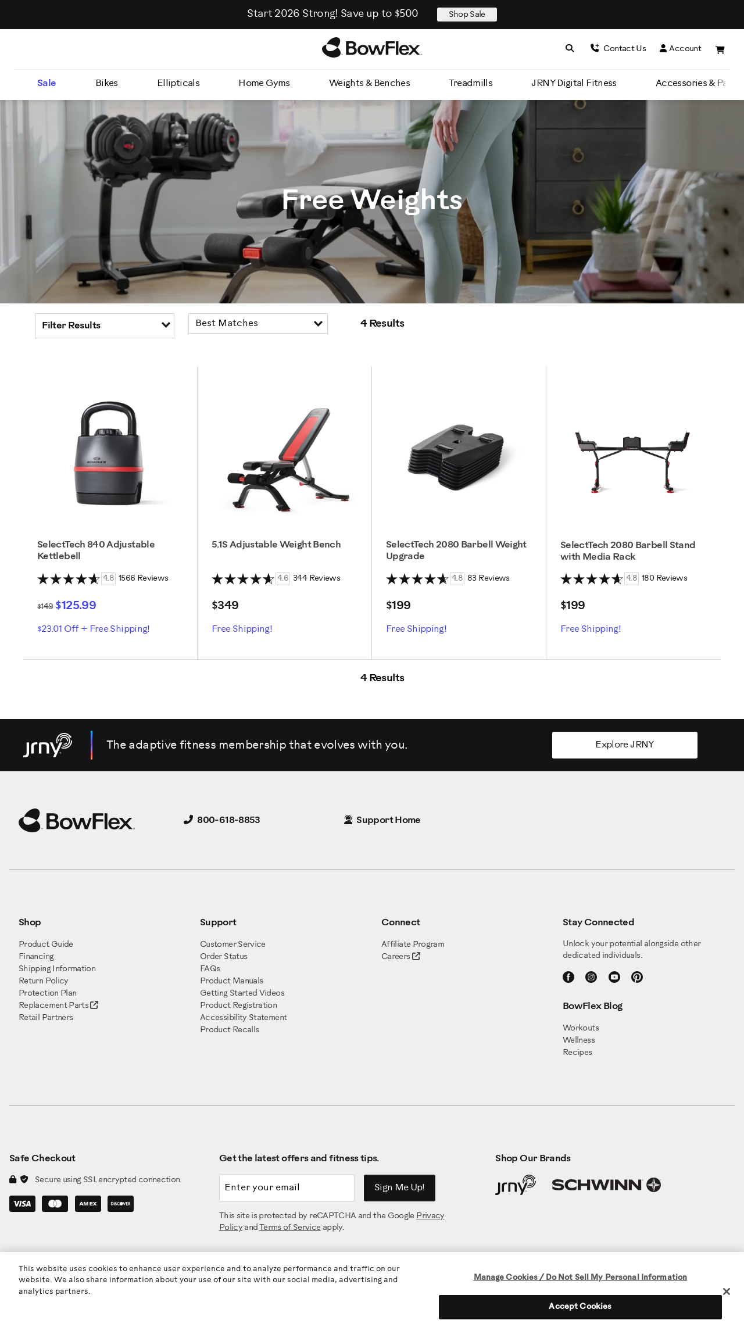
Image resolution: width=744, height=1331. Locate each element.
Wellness (579, 1040)
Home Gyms (263, 83)
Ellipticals (178, 83)
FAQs (210, 969)
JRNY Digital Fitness (573, 83)
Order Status (223, 957)
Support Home (382, 820)
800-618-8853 (222, 820)
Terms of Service (290, 1227)
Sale (46, 83)
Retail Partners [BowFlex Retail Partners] (46, 1018)
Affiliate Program (412, 944)
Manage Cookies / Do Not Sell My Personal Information (581, 1278)
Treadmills (470, 83)
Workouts (581, 1028)
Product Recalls (229, 1030)
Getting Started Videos (242, 993)
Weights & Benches (369, 83)
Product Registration (238, 1005)
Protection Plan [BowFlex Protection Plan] (47, 993)
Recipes (577, 1053)
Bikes (106, 83)
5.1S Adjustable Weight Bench (276, 545)
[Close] (726, 1291)
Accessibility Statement (243, 1018)
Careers (395, 957)
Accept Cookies (580, 1307)
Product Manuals (231, 981)
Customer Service (233, 944)
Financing (36, 957)
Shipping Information (57, 969)
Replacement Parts (58, 1005)
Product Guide (46, 944)
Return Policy (44, 981)
